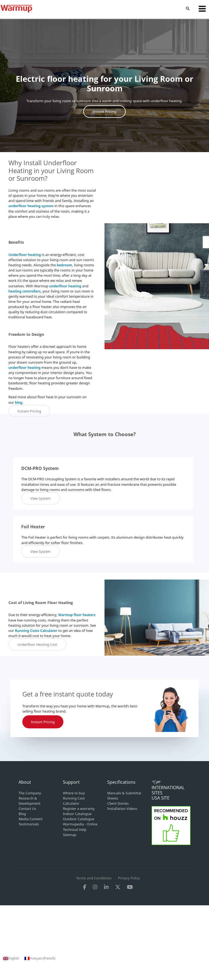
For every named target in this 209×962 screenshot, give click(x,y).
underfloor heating (65, 286)
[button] (187, 8)
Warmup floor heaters (77, 614)
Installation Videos (122, 808)
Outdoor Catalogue (78, 818)
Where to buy (74, 793)
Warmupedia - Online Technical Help (80, 827)
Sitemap (69, 834)
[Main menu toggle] (202, 8)
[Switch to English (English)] (11, 958)
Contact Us (27, 808)
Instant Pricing (104, 111)
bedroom (64, 265)
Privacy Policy (129, 878)
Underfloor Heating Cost (37, 644)
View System (40, 498)
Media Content (30, 818)
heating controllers (24, 291)
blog (18, 402)
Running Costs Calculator (36, 630)
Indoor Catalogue (77, 813)
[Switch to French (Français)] (40, 958)
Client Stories (118, 803)
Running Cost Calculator (74, 801)
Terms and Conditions (94, 878)
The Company (30, 793)
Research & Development (29, 801)
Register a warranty (79, 808)
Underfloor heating (24, 254)
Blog (22, 813)
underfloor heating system (31, 205)
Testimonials (29, 824)
